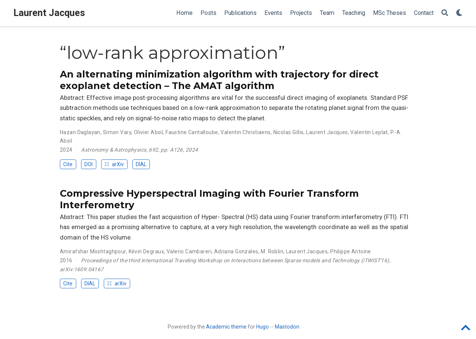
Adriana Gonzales (236, 251)
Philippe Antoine (350, 251)
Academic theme (226, 327)
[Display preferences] (459, 13)
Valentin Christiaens (245, 132)
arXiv (114, 164)
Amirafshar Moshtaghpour (93, 251)
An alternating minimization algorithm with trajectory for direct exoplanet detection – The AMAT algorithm (219, 80)
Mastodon (287, 327)
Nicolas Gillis (288, 132)
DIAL (141, 164)
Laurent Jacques (49, 12)
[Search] (444, 13)
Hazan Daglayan (80, 132)
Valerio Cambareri (189, 251)
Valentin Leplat (368, 132)
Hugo (262, 327)
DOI (88, 164)
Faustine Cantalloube (191, 132)
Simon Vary (117, 132)
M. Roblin (272, 251)
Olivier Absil (148, 132)
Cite (68, 164)
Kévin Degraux (146, 251)
